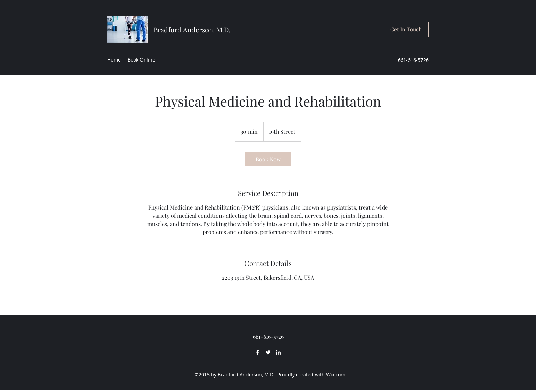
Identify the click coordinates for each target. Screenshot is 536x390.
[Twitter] (268, 352)
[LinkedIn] (278, 352)
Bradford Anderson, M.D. (191, 29)
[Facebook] (257, 352)
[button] (406, 29)
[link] (268, 159)
